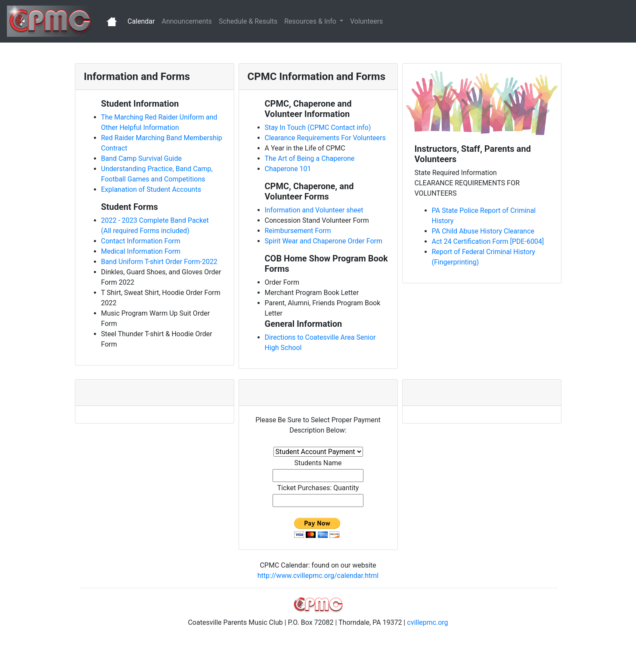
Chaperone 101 (288, 169)
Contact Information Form (140, 241)
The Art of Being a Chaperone (310, 158)
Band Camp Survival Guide (141, 158)
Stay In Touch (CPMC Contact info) (318, 127)
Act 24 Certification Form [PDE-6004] (488, 241)
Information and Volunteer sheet (314, 210)
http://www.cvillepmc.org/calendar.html (318, 575)
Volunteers (366, 21)
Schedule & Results (248, 21)
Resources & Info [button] (311, 21)
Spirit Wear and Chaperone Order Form (323, 241)
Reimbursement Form (298, 231)
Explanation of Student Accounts (151, 189)
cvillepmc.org (427, 622)
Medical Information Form (141, 251)
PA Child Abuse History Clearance (483, 231)
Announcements (186, 21)
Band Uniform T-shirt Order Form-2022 (159, 262)
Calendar (142, 20)
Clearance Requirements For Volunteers (325, 138)
